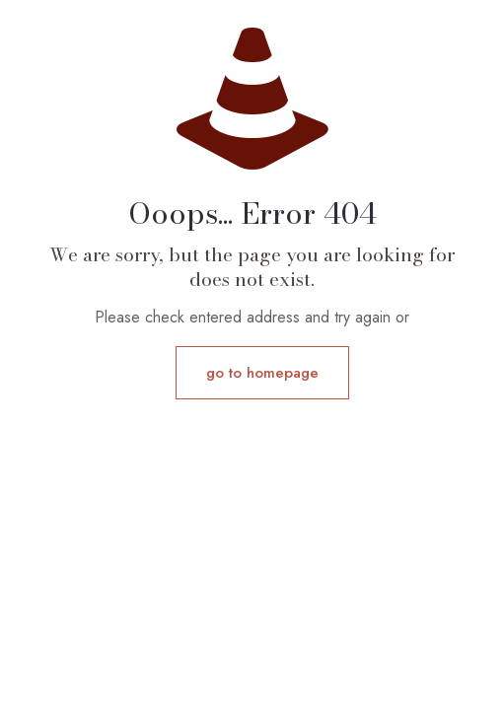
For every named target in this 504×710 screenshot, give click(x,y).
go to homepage (262, 373)
